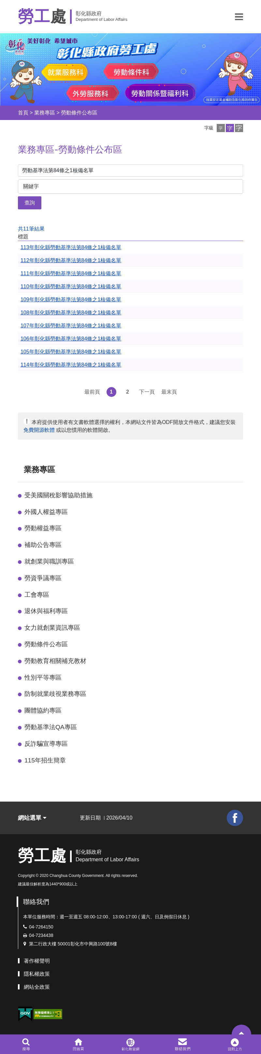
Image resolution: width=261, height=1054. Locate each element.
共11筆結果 (31, 229)
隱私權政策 (37, 974)
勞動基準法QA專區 (50, 727)
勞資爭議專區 (43, 578)
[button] (239, 17)
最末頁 (169, 392)
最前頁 (92, 392)
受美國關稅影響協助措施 (58, 495)
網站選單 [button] (32, 818)
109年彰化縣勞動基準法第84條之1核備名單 (71, 299)
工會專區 (36, 594)
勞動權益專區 (43, 528)
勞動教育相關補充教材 (55, 660)
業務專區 (44, 112)
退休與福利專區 (46, 611)
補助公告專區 (43, 544)
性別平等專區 (43, 677)
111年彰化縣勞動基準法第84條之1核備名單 (71, 273)
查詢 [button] (29, 202)
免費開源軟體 (39, 430)
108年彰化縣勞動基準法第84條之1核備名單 (71, 312)
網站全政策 (37, 987)
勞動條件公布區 (79, 112)
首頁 (23, 112)
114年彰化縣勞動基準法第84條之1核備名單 (71, 365)
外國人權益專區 (46, 511)
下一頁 (147, 392)
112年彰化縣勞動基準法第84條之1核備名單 (71, 260)
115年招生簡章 (45, 760)
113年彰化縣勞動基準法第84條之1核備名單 (71, 247)
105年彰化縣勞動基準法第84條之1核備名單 (71, 351)
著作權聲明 (37, 961)
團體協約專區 (43, 710)
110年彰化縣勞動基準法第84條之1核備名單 (71, 286)
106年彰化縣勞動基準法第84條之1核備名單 (71, 338)
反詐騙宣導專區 (46, 743)
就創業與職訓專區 (49, 561)
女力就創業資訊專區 (52, 627)
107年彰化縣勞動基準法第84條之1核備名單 (71, 325)
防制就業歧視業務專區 (55, 693)
